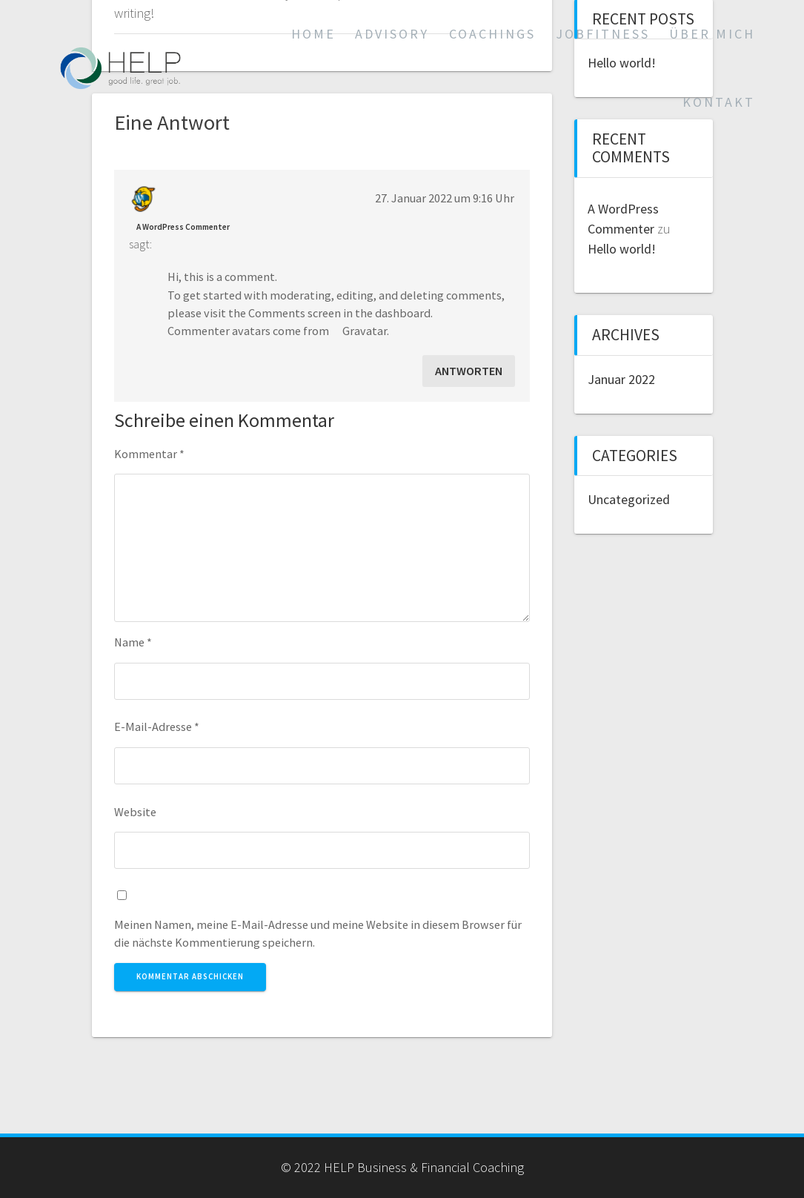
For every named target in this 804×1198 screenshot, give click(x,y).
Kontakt (718, 101)
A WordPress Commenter (183, 227)
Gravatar (364, 330)
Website (135, 811)
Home (313, 33)
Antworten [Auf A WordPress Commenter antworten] (468, 370)
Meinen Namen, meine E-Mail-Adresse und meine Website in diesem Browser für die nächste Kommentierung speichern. (318, 933)
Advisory (392, 33)
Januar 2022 (621, 379)
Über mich (712, 33)
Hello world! (622, 248)
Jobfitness (603, 33)
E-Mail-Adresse (156, 726)
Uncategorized (629, 499)
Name (133, 642)
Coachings (492, 33)
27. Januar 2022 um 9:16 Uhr (444, 198)
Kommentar (149, 453)
